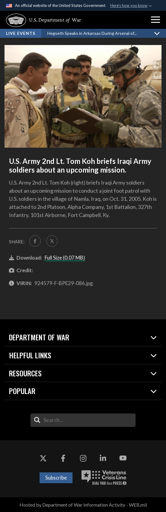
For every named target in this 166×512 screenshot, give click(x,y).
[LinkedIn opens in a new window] (103, 458)
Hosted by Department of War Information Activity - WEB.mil (83, 504)
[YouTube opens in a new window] (122, 458)
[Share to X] (52, 241)
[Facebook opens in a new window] (62, 458)
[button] (155, 20)
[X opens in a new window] (43, 458)
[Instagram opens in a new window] (83, 458)
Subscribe (56, 477)
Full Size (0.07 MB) (65, 257)
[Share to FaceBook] (35, 241)
